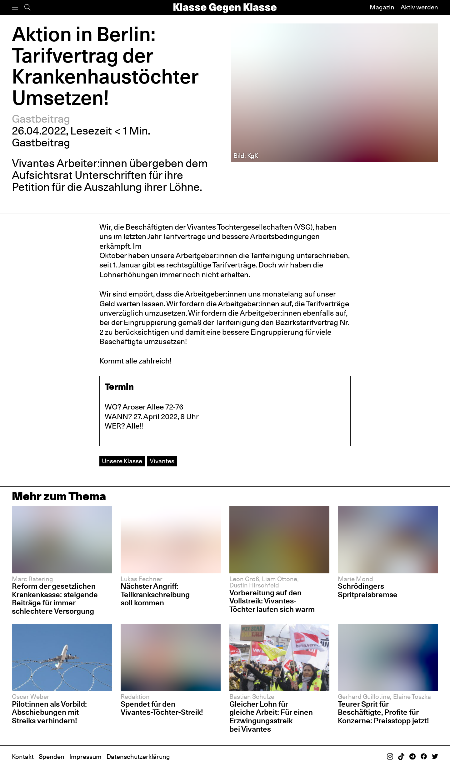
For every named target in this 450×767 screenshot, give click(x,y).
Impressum (85, 756)
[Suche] (27, 7)
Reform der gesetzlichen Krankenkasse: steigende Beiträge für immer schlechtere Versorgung (55, 599)
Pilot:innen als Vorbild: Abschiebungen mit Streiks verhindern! (49, 712)
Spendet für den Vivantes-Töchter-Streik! (162, 708)
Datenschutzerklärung (138, 756)
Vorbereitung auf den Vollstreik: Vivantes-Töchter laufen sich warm (272, 601)
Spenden (51, 756)
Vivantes (162, 461)
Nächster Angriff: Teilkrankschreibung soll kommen (155, 594)
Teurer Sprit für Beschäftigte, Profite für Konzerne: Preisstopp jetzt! (383, 712)
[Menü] (15, 7)
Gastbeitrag (41, 118)
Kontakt (23, 756)
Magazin (382, 7)
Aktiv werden (419, 7)
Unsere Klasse (122, 461)
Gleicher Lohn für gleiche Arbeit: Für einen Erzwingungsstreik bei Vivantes (271, 716)
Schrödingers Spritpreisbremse (368, 590)
